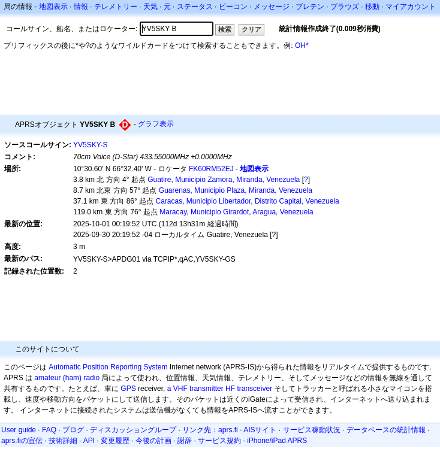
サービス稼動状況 (311, 430)
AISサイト (259, 430)
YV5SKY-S (90, 145)
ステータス (195, 6)
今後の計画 (153, 440)
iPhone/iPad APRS (277, 440)
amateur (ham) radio (67, 378)
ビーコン (233, 6)
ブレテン (310, 6)
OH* (302, 45)
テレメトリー (115, 6)
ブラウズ (344, 6)
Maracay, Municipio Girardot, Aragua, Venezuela (236, 212)
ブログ (73, 430)
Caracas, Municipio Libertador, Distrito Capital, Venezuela (247, 201)
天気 (150, 6)
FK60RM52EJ (211, 169)
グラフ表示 (156, 124)
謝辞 (184, 440)
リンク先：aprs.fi (210, 430)
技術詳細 (63, 440)
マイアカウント (410, 6)
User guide (18, 430)
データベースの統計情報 (386, 430)
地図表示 (53, 6)
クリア (251, 29)
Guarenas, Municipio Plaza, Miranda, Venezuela (235, 190)
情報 (81, 6)
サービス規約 (219, 440)
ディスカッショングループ (133, 430)
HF (230, 388)
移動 (372, 6)
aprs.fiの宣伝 (22, 440)
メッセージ (272, 6)
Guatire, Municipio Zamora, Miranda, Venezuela (223, 179)
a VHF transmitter (195, 388)
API (89, 440)
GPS (127, 388)
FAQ (49, 430)
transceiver (254, 388)
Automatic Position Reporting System (108, 367)
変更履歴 (115, 440)
